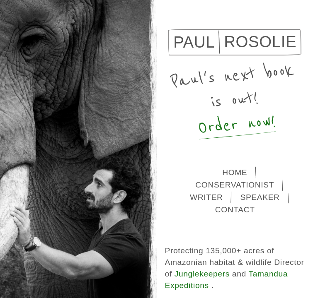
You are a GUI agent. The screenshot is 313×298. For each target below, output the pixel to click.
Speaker (259, 197)
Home (234, 172)
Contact (235, 209)
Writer (206, 197)
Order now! (237, 125)
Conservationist (234, 184)
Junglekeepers (202, 273)
